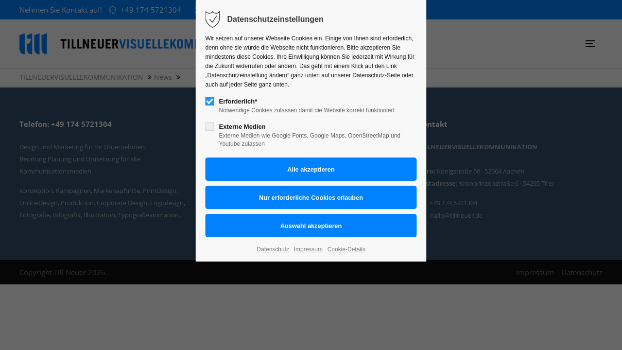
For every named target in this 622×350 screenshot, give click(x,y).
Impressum (308, 249)
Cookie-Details (346, 249)
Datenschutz (273, 249)
